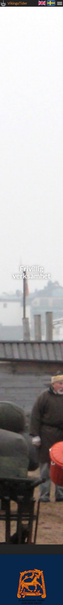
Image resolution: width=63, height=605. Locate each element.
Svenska (51, 3)
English (42, 3)
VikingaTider (17, 3)
